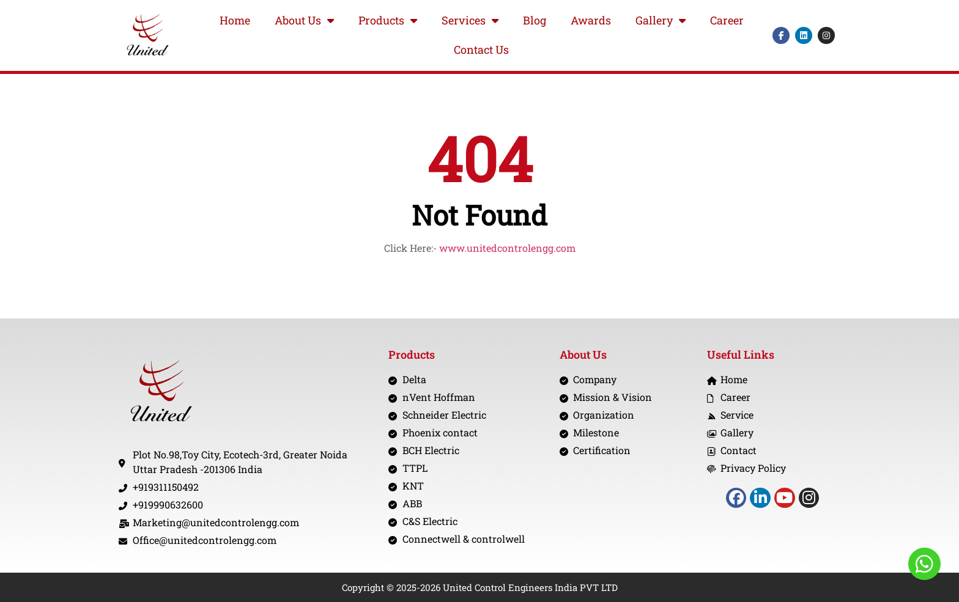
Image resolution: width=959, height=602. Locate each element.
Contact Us (481, 49)
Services (470, 20)
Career (727, 20)
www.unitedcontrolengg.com (507, 247)
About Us (304, 20)
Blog (534, 20)
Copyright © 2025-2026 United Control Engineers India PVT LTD (480, 587)
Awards (591, 20)
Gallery (660, 20)
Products (387, 20)
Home (235, 20)
